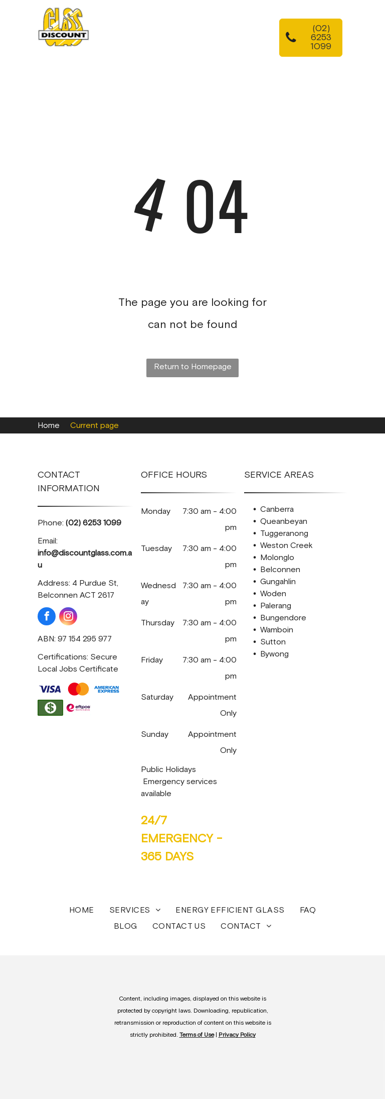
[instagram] (68, 617)
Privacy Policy (237, 1035)
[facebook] (47, 617)
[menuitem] (178, 34)
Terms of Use (196, 1035)
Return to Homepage (193, 367)
